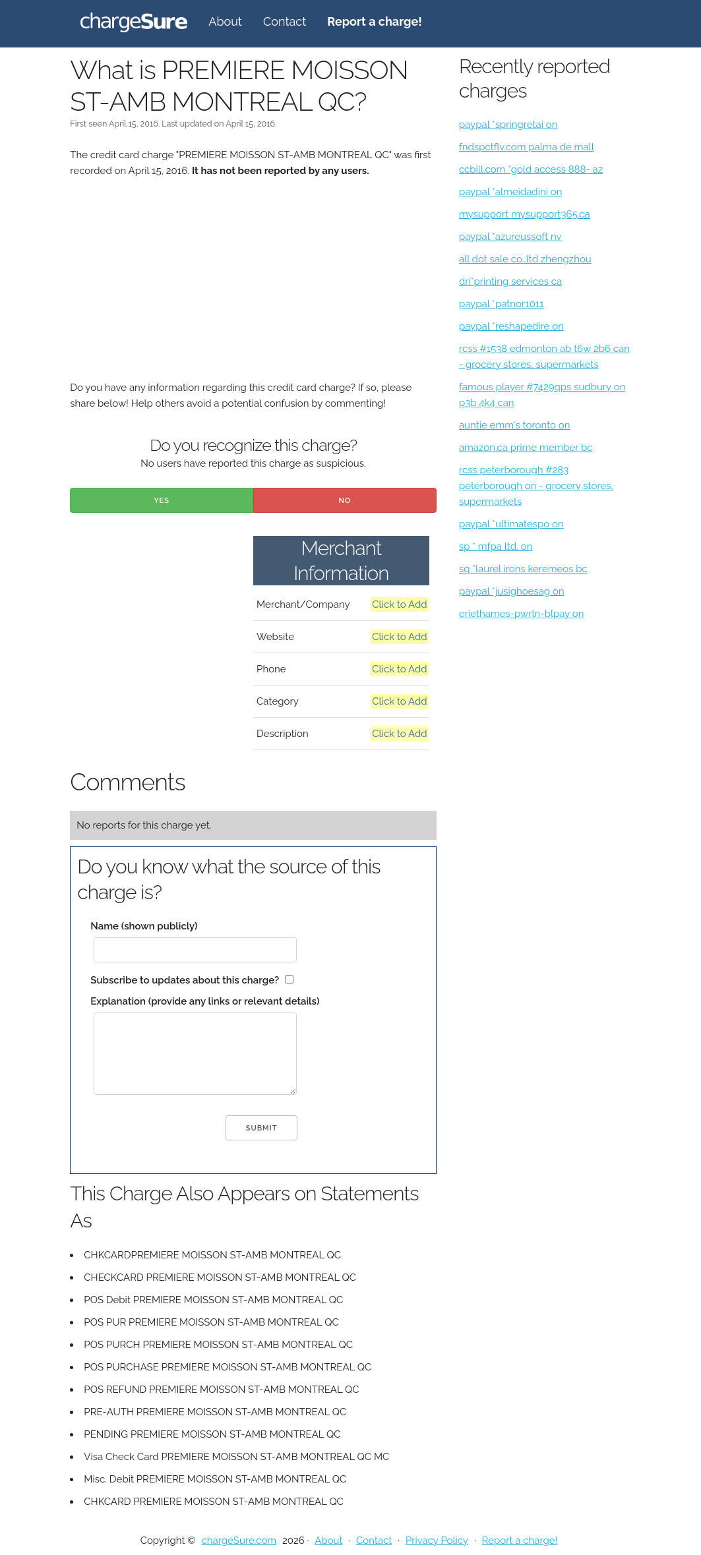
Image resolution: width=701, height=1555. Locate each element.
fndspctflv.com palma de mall (526, 147)
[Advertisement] (253, 287)
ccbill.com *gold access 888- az (531, 169)
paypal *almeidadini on (511, 192)
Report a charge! (520, 1540)
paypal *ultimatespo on (511, 524)
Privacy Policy (437, 1540)
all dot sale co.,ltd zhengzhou (525, 259)
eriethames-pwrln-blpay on (521, 614)
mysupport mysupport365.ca (524, 214)
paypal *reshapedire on (511, 326)
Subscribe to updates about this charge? (184, 980)
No (345, 500)
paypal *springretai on (508, 125)
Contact (284, 21)
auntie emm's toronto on (514, 425)
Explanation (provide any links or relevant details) (204, 1001)
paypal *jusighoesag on (511, 591)
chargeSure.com (239, 1540)
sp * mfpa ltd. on (496, 546)
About (225, 21)
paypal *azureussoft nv (510, 237)
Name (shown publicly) (143, 926)
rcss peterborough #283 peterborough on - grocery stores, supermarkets (536, 486)
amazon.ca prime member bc (526, 448)
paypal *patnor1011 (501, 304)
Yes (161, 500)
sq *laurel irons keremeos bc (523, 569)
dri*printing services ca (510, 281)
